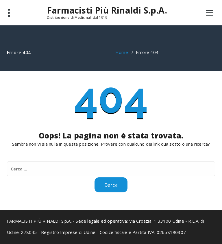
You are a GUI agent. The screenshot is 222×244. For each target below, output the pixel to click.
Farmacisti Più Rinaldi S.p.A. (107, 10)
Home (121, 52)
